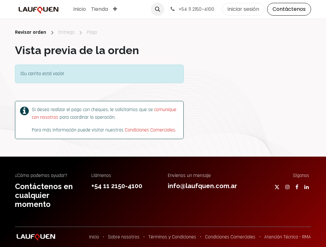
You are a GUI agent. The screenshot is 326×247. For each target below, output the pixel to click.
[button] (157, 9)
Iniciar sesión (243, 9)
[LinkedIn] (306, 187)
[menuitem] (80, 9)
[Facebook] (297, 187)
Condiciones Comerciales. (150, 130)
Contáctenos (289, 9)
